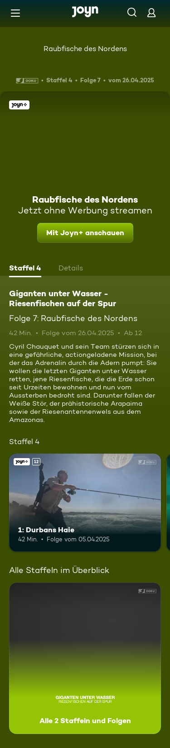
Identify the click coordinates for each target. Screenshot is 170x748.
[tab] (25, 269)
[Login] (151, 12)
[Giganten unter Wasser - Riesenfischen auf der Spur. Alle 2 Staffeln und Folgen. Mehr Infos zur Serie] (85, 658)
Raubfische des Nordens (85, 48)
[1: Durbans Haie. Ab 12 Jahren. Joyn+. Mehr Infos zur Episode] (85, 503)
